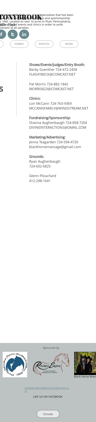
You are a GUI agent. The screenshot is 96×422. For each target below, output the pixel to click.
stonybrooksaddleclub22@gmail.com (47, 389)
